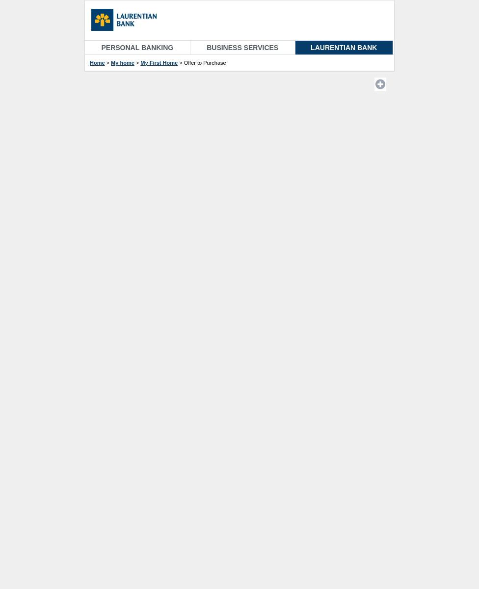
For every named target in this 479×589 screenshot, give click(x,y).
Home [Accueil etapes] (97, 63)
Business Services (242, 48)
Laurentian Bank (344, 48)
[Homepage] (128, 21)
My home (122, 63)
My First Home (159, 63)
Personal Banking (138, 48)
